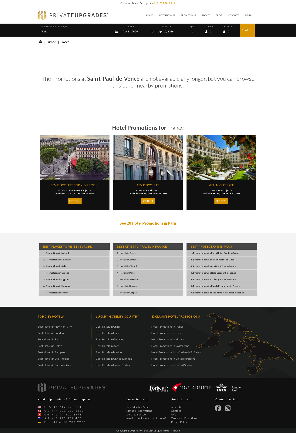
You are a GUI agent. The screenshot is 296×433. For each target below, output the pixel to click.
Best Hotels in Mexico (109, 352)
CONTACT (233, 15)
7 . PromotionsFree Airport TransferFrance (217, 292)
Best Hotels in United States (113, 365)
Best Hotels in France (108, 333)
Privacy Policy (179, 422)
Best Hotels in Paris (49, 339)
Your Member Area (137, 406)
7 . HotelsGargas (127, 292)
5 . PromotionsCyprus (56, 279)
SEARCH (247, 30)
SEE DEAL (74, 201)
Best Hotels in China (108, 326)
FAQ (173, 414)
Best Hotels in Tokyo (50, 345)
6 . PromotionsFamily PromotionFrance (215, 286)
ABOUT (206, 15)
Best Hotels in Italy (107, 345)
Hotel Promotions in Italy (166, 333)
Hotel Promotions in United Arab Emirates (176, 352)
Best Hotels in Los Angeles (53, 358)
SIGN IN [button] (248, 15)
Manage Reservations (139, 410)
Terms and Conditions (184, 418)
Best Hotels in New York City (55, 326)
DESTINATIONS (167, 15)
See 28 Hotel (148, 223)
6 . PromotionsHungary (56, 286)
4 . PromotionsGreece (56, 272)
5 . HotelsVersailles (128, 279)
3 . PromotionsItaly (54, 266)
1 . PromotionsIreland (56, 253)
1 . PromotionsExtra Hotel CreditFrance (215, 253)
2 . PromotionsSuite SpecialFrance (212, 259)
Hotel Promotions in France (167, 326)
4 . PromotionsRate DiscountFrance (213, 272)
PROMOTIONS (188, 15)
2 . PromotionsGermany (57, 259)
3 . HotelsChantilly (128, 266)
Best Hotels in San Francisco (54, 365)
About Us (176, 406)
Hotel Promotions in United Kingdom (173, 358)
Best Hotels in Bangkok (51, 352)
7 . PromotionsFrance (56, 292)
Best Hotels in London (51, 333)
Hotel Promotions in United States (171, 365)
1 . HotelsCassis (126, 253)
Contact (176, 410)
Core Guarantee (136, 414)
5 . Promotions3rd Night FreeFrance (213, 279)
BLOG (219, 15)
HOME (149, 15)
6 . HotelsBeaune (127, 286)
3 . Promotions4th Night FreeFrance (213, 266)
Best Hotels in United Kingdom (114, 358)
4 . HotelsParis (126, 272)
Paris (88, 190)
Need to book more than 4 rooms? (146, 418)
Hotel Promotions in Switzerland (170, 345)
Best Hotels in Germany (110, 339)
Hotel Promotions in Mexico (167, 339)
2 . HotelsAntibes (127, 259)
